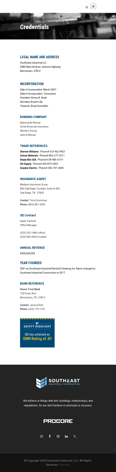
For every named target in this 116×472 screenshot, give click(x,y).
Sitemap (64, 464)
